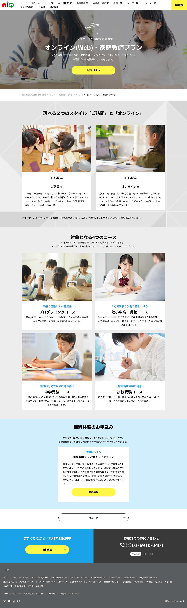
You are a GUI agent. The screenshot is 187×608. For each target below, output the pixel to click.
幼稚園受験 (127, 581)
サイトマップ (73, 593)
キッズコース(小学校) (40, 577)
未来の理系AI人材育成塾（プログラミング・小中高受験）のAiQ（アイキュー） (53, 95)
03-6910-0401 (147, 545)
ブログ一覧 (132, 3)
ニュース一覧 (149, 3)
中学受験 (149, 581)
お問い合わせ (93, 70)
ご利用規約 (51, 593)
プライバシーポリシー (12, 593)
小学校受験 (138, 581)
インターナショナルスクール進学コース (51, 581)
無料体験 (179, 5)
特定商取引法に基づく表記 (34, 593)
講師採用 (54, 7)
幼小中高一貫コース (99, 577)
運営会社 (62, 593)
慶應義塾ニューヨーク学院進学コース (18, 581)
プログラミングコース (80, 577)
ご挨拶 (41, 7)
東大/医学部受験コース (148, 577)
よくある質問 (26, 7)
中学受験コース (115, 577)
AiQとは (36, 3)
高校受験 (158, 581)
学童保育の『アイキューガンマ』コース (85, 581)
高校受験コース (130, 577)
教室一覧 (118, 3)
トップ (23, 3)
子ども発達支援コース (60, 577)
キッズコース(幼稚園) (20, 577)
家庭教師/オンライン (112, 581)
